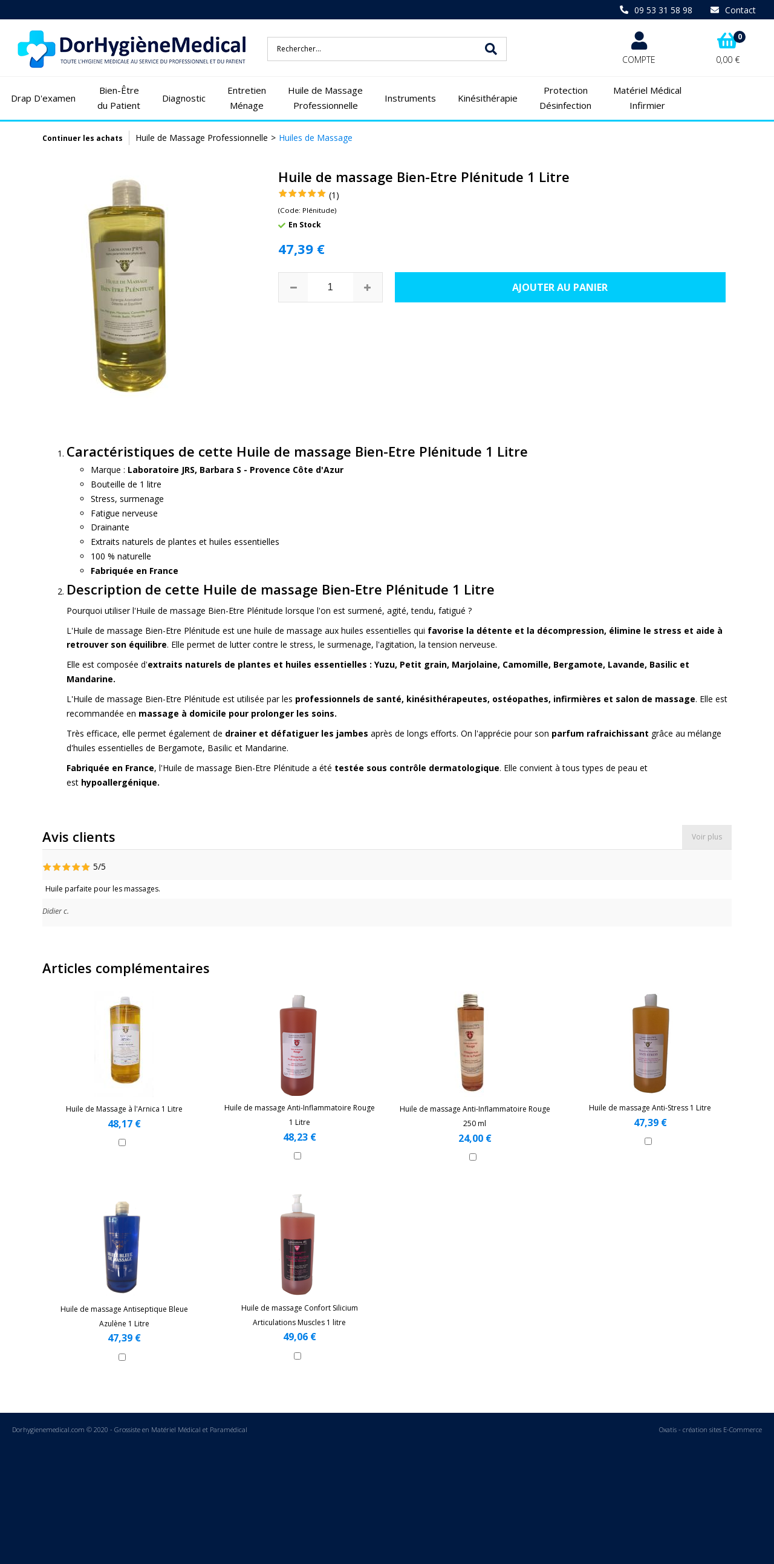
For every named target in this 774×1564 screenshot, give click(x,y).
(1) (334, 195)
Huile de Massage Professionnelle (325, 98)
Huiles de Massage (316, 137)
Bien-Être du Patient (118, 98)
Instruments (410, 98)
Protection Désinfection (565, 98)
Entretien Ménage (246, 98)
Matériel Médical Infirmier (647, 98)
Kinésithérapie (488, 98)
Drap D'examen (43, 98)
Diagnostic (184, 98)
